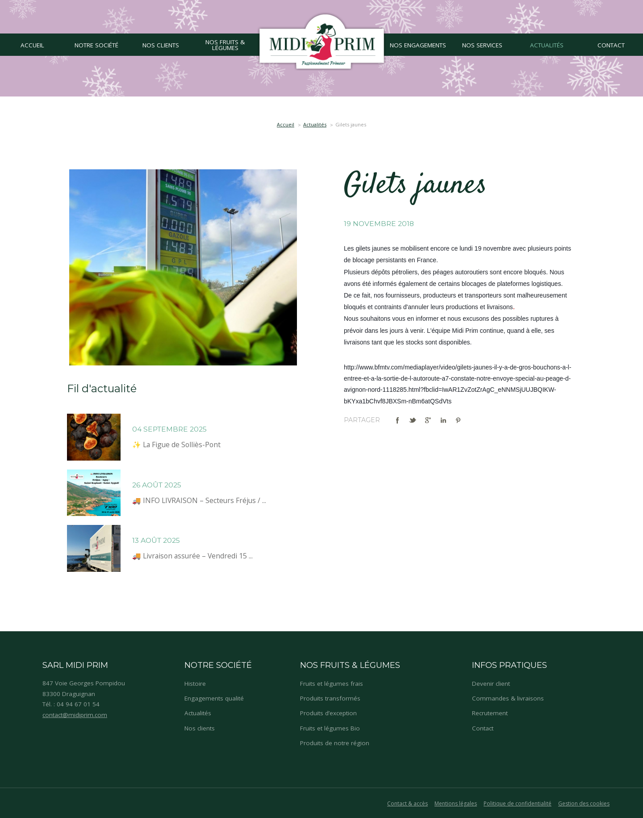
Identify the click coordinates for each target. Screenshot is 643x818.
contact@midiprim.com (74, 715)
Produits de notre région (334, 743)
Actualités (314, 124)
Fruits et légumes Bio (330, 728)
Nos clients (199, 728)
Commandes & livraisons (508, 698)
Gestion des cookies (584, 803)
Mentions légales (455, 803)
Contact (482, 728)
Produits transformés (330, 698)
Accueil (285, 124)
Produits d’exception (328, 713)
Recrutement (490, 713)
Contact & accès (407, 803)
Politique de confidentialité (517, 803)
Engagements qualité (214, 698)
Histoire (195, 684)
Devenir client (491, 684)
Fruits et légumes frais (331, 684)
